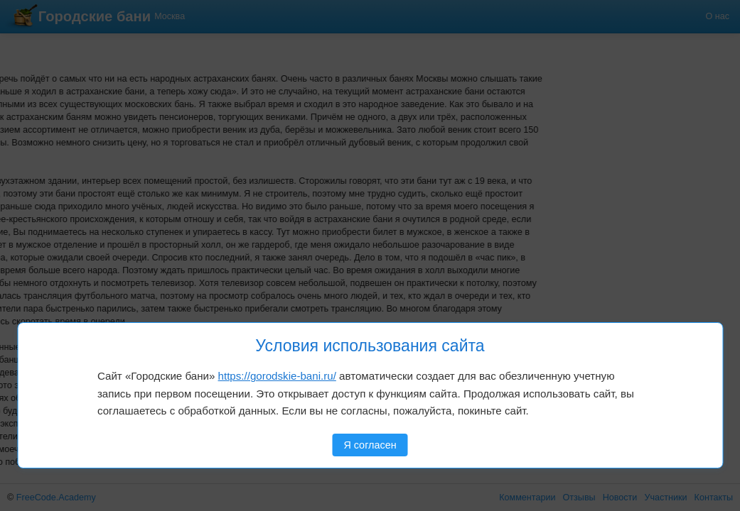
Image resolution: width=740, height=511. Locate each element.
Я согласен (369, 445)
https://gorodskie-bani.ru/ (277, 376)
